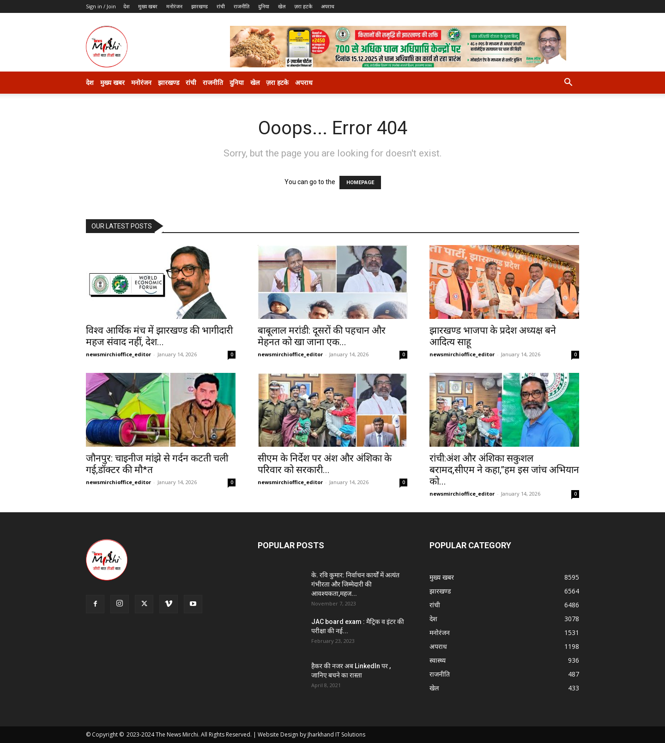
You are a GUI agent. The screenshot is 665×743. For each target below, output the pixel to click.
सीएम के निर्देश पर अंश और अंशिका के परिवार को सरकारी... (325, 464)
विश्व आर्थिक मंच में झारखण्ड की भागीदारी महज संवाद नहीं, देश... (159, 336)
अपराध (327, 6)
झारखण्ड (199, 6)
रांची (221, 6)
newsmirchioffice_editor (118, 354)
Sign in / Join (101, 6)
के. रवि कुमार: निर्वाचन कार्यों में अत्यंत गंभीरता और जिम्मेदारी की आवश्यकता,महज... (355, 584)
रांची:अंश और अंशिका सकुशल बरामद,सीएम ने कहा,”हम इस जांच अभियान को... (504, 470)
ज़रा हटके (303, 6)
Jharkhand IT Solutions (336, 734)
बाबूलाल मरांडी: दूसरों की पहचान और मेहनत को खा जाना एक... (322, 336)
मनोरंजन (174, 6)
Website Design (278, 734)
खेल (281, 6)
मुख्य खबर (147, 6)
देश (126, 6)
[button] (568, 83)
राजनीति (241, 6)
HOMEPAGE (360, 183)
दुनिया (263, 6)
